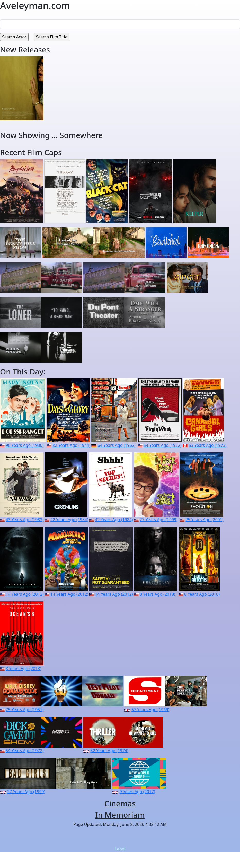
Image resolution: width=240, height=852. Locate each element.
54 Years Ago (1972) (162, 445)
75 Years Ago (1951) (24, 709)
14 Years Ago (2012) (24, 594)
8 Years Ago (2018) (157, 594)
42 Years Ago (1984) (69, 519)
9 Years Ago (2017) (137, 792)
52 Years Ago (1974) (109, 750)
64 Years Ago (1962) (117, 445)
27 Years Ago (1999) (158, 519)
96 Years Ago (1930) (24, 445)
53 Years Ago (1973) (208, 445)
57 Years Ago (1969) (150, 709)
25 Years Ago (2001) (204, 519)
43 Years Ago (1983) (24, 519)
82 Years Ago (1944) (71, 445)
